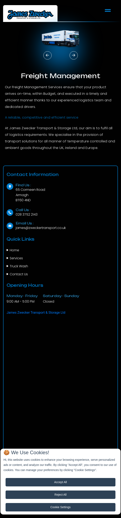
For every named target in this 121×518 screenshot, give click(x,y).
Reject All (60, 494)
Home (14, 250)
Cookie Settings (60, 507)
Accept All (60, 482)
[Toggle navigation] (107, 10)
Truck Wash (19, 266)
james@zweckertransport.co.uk (41, 227)
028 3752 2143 (27, 214)
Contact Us (19, 274)
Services (16, 258)
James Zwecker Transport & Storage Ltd (36, 312)
